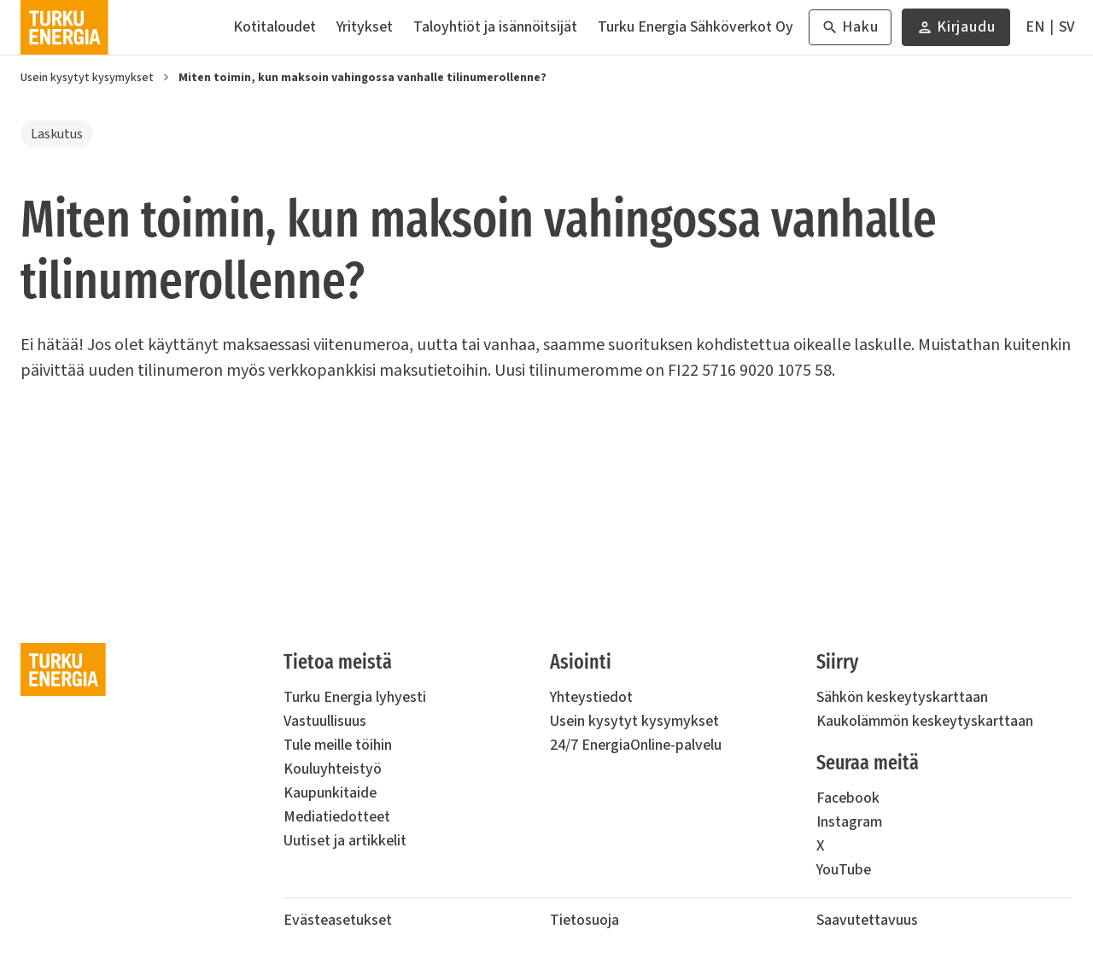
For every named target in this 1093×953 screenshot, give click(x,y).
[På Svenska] (1066, 27)
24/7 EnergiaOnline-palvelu (636, 745)
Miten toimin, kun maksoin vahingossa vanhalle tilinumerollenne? (362, 77)
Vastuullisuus (324, 721)
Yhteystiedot (591, 697)
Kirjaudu (956, 31)
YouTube (843, 869)
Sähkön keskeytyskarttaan (902, 697)
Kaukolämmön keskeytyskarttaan (924, 721)
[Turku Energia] (64, 27)
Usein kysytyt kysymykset (87, 77)
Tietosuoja (584, 920)
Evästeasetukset (337, 920)
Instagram (849, 822)
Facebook (848, 798)
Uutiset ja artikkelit (344, 840)
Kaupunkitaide (330, 793)
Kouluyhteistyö (332, 769)
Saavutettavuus (867, 920)
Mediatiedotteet (336, 816)
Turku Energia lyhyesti (354, 697)
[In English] (1034, 27)
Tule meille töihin (337, 745)
